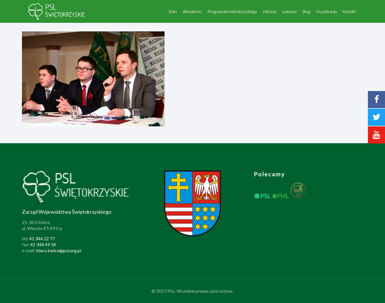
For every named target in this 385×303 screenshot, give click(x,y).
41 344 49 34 (43, 244)
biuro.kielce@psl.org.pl (58, 250)
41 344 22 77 (42, 238)
